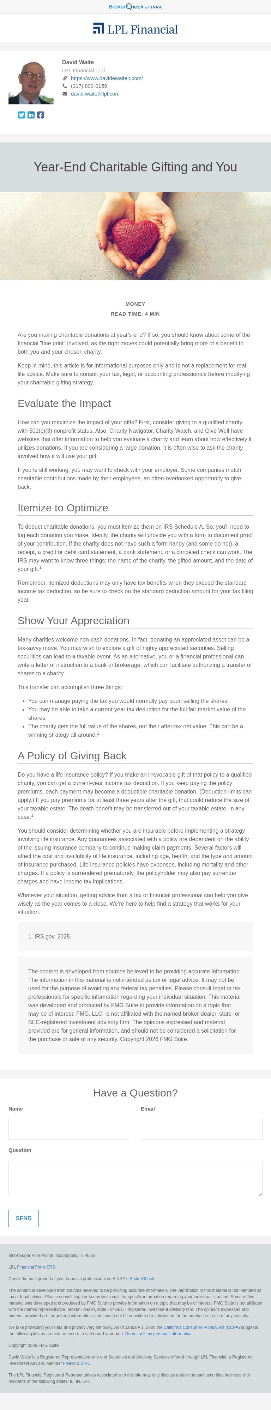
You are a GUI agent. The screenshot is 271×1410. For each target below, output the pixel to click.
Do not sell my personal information (158, 1333)
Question (19, 1150)
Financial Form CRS (36, 1267)
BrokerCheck (142, 1278)
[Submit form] (23, 1218)
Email (148, 1109)
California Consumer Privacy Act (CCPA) (202, 1327)
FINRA (69, 1363)
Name (15, 1109)
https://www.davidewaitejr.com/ (102, 78)
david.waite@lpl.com (91, 94)
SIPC (86, 1363)
